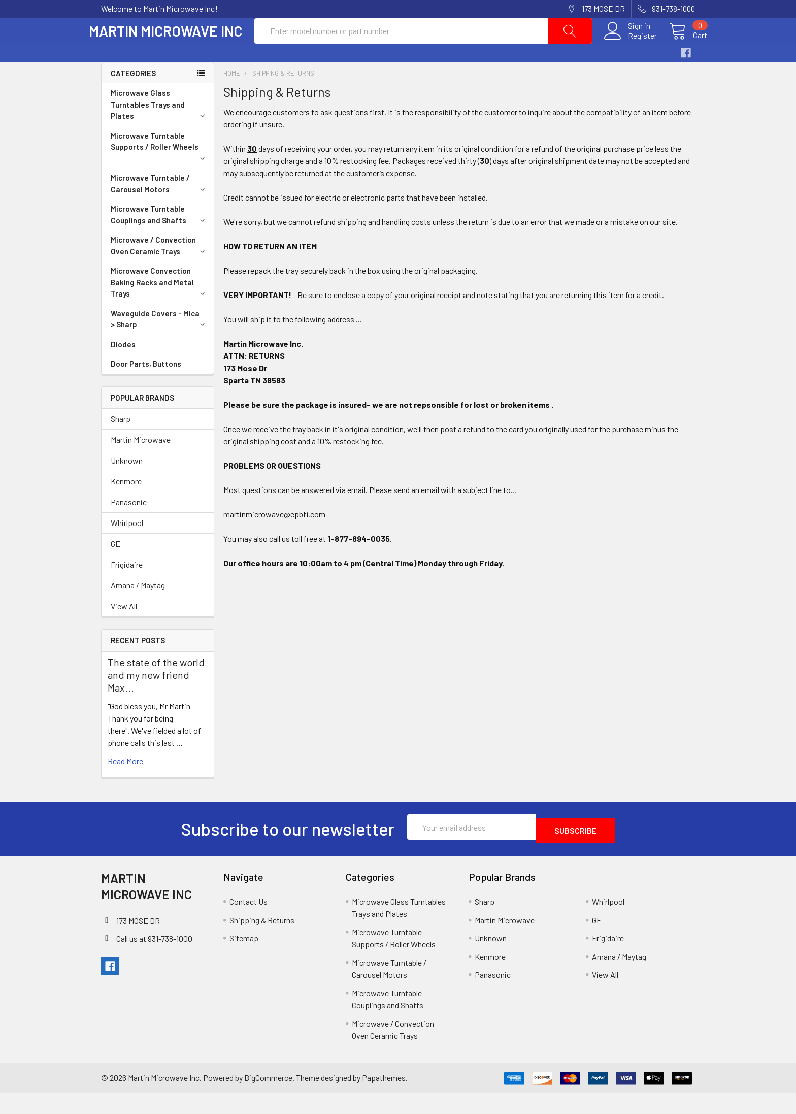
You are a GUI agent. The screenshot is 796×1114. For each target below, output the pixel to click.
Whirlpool (127, 547)
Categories (133, 97)
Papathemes (384, 1099)
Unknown (127, 484)
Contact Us (248, 922)
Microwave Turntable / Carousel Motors (159, 208)
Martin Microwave (141, 464)
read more (125, 785)
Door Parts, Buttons (146, 387)
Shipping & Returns (261, 940)
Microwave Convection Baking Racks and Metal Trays (159, 306)
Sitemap (243, 959)
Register (630, 47)
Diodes (123, 368)
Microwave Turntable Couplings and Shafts (159, 238)
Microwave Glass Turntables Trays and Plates (159, 129)
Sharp (120, 443)
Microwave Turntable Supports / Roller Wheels (159, 170)
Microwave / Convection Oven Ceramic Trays (159, 269)
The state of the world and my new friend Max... (156, 699)
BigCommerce (268, 1099)
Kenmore (126, 505)
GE (115, 568)
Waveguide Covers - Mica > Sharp (159, 343)
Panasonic (129, 526)
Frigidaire (127, 589)
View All (124, 630)
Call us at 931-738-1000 (154, 960)
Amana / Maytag (138, 609)
